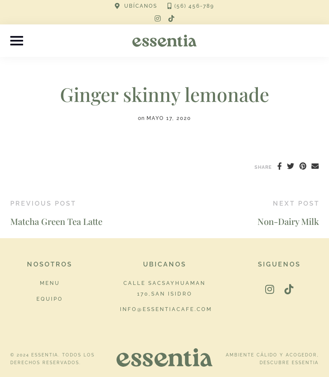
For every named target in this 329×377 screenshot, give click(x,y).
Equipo (49, 299)
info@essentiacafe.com (166, 309)
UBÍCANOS (140, 6)
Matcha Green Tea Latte (56, 221)
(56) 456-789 (194, 6)
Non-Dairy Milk (288, 221)
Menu (50, 283)
